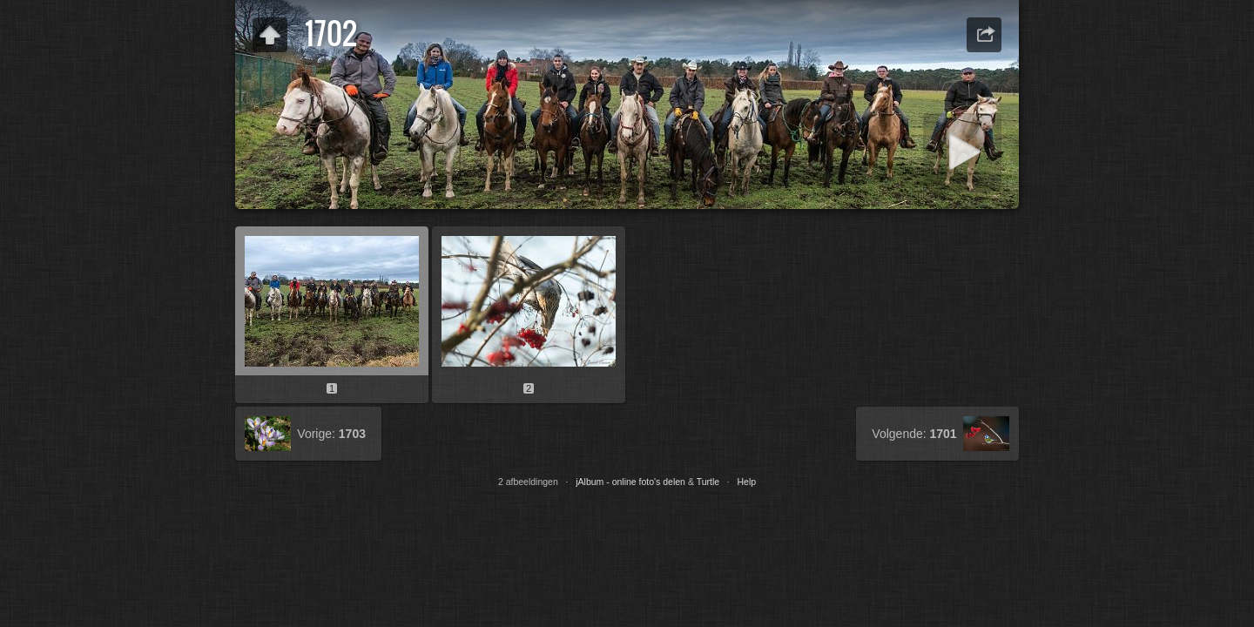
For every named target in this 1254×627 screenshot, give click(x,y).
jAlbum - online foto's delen (630, 481)
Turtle (708, 481)
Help (747, 481)
